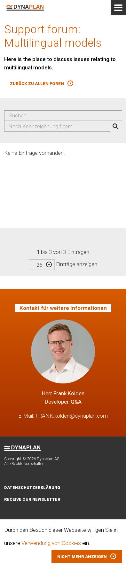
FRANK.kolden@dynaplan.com (71, 416)
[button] (41, 83)
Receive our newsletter (32, 499)
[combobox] (57, 126)
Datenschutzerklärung (32, 487)
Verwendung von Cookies (51, 543)
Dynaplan (25, 8)
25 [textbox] (39, 265)
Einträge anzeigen (63, 264)
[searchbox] (59, 126)
